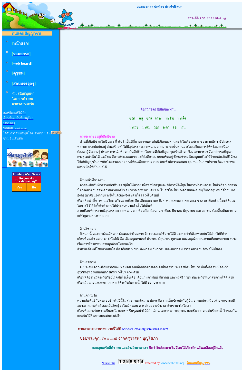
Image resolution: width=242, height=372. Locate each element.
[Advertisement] (157, 69)
